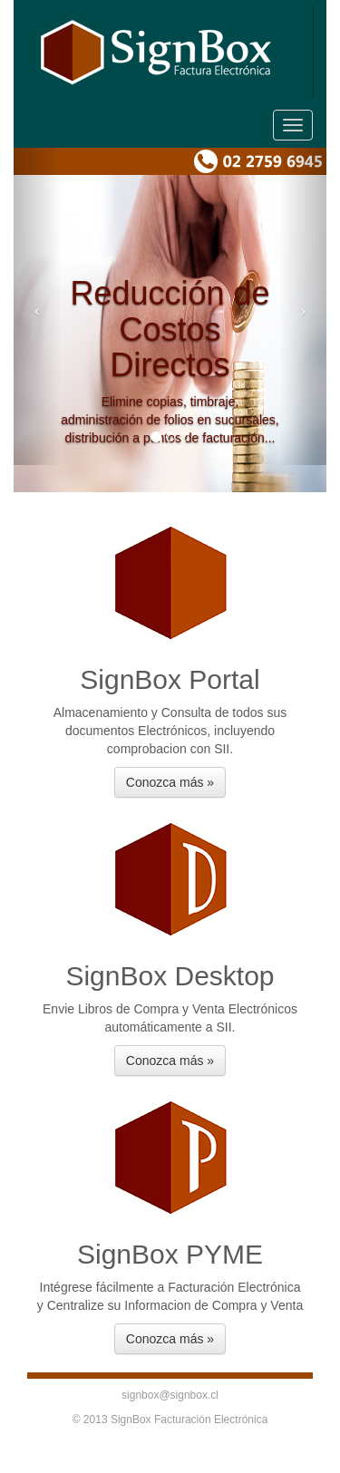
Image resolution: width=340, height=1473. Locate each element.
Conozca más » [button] (170, 782)
